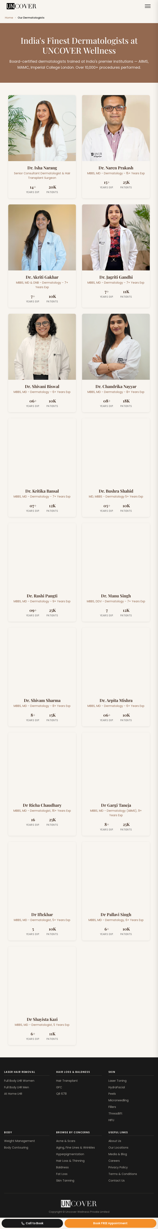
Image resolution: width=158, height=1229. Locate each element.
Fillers (112, 1107)
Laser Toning (117, 1081)
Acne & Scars (65, 1141)
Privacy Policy (118, 1167)
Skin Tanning (65, 1180)
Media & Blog (117, 1154)
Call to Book (32, 1223)
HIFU (111, 1120)
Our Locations (118, 1147)
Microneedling (118, 1100)
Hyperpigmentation (70, 1154)
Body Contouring (16, 1147)
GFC (59, 1087)
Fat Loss (61, 1174)
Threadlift (115, 1113)
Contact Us (116, 1180)
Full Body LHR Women (19, 1081)
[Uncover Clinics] (79, 1203)
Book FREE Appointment (110, 1223)
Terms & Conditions (122, 1174)
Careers (114, 1161)
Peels (112, 1094)
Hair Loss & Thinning (70, 1161)
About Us (114, 1141)
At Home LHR (13, 1094)
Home (9, 17)
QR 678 (61, 1094)
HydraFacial (116, 1087)
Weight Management (19, 1141)
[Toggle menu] (147, 6)
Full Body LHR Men (16, 1087)
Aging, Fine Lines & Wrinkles (75, 1147)
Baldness (62, 1167)
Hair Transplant (67, 1081)
